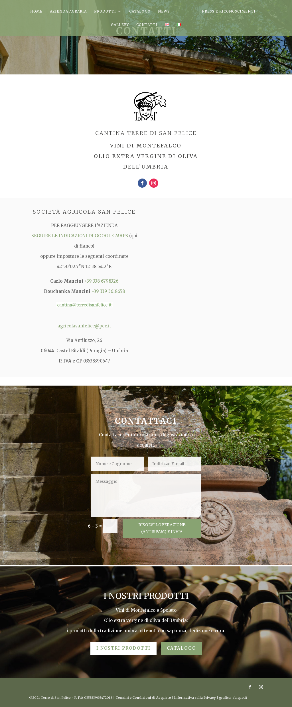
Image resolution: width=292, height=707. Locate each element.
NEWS (164, 11)
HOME (36, 11)
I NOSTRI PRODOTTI (123, 648)
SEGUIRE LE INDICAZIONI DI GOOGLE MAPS (80, 235)
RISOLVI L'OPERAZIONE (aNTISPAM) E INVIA (161, 528)
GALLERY (120, 25)
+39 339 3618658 (108, 291)
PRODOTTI (105, 11)
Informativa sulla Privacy (195, 698)
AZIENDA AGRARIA (68, 11)
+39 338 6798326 (101, 281)
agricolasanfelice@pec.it (84, 326)
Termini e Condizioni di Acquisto (143, 698)
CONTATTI (146, 25)
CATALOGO (140, 11)
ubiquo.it (239, 698)
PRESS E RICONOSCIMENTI (229, 11)
